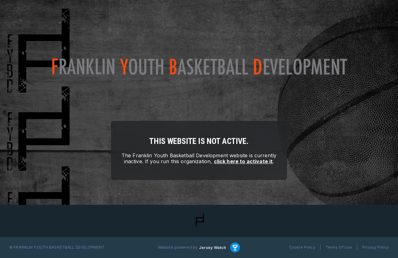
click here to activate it (243, 161)
